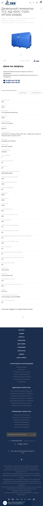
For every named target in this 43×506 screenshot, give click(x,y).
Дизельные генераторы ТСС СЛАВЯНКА (21, 400)
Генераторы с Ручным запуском (21, 417)
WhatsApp (21, 459)
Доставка (21, 344)
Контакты (21, 350)
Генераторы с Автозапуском (21, 419)
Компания (21, 347)
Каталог (21, 330)
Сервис (21, 354)
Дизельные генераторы (21, 387)
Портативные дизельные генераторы (21, 391)
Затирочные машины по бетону (21, 376)
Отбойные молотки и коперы (21, 372)
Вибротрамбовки (21, 367)
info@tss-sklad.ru (22, 444)
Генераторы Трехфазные (21, 424)
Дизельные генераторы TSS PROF (21, 395)
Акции (21, 333)
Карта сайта (21, 357)
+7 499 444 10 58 (16, 440)
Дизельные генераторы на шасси (21, 403)
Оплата (21, 337)
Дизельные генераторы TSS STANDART (21, 398)
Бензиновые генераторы (21, 411)
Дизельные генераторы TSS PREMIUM (21, 393)
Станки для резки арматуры (21, 379)
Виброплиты (21, 369)
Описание (23, 92)
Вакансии (21, 340)
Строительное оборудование (21, 363)
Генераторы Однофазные (21, 422)
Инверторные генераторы (21, 415)
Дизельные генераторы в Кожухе (21, 405)
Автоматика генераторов (21, 427)
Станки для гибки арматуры (22, 374)
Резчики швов (21, 381)
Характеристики (9, 92)
